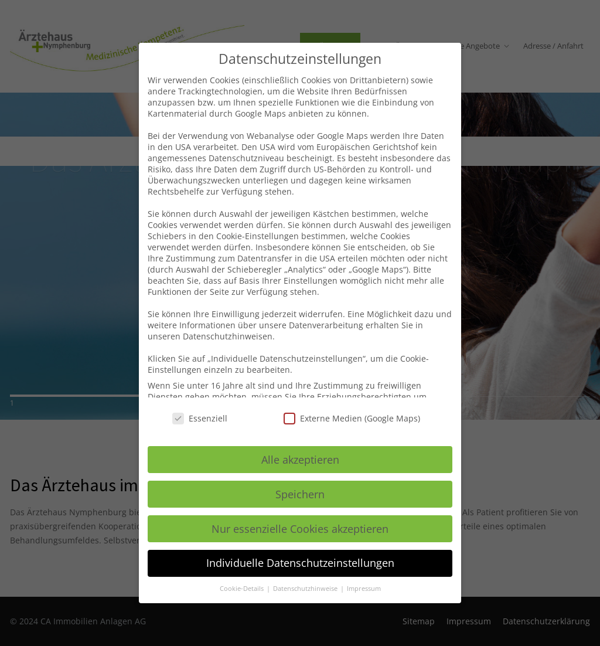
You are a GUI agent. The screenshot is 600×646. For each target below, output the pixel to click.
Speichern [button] (300, 494)
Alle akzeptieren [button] (300, 460)
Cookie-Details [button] (242, 588)
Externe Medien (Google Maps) (352, 418)
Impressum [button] (364, 588)
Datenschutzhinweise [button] (306, 588)
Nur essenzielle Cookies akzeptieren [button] (300, 529)
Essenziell (199, 418)
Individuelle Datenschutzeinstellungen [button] (300, 563)
